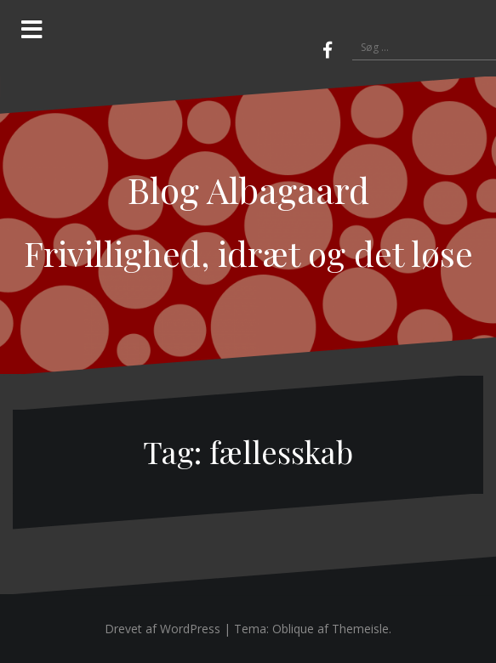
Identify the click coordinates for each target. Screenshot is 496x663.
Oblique (293, 628)
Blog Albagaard (248, 189)
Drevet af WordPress (162, 628)
